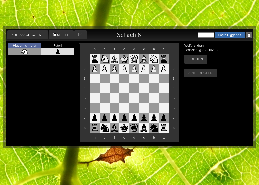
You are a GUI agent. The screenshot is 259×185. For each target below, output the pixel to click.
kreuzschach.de (27, 35)
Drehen (195, 59)
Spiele (61, 35)
